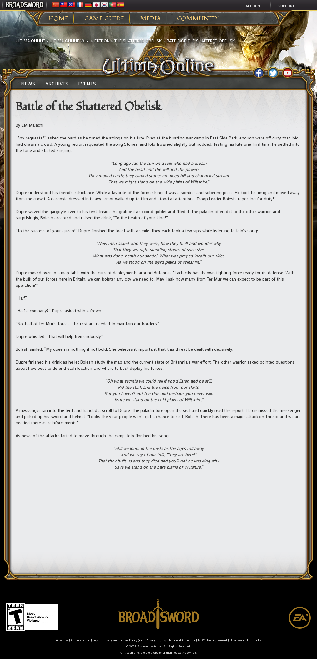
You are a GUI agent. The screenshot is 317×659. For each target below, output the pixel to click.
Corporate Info (80, 640)
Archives (56, 83)
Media (150, 18)
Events (87, 83)
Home (58, 18)
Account (254, 5)
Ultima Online (30, 41)
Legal (96, 640)
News (28, 83)
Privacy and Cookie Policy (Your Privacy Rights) (134, 640)
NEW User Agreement (212, 640)
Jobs (258, 640)
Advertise (62, 640)
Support (286, 5)
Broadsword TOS (241, 640)
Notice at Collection (182, 640)
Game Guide (104, 18)
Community (198, 18)
